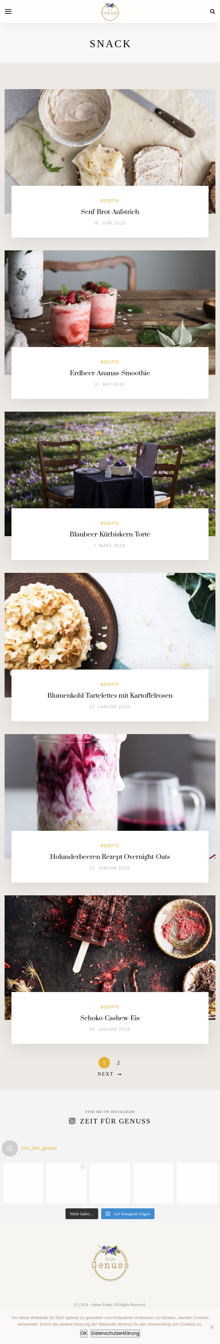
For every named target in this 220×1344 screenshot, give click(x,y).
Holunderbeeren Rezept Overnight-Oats (110, 857)
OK (84, 1333)
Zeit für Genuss (115, 1121)
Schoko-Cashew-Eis (110, 1018)
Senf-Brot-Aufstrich (110, 212)
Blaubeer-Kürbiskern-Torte (110, 534)
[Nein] (212, 1327)
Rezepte (110, 201)
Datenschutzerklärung (115, 1333)
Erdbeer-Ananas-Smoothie (110, 373)
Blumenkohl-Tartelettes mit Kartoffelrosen (110, 695)
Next (106, 1074)
